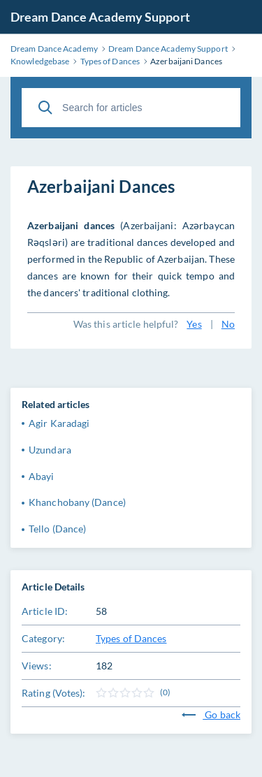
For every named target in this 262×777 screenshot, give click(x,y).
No (228, 324)
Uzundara (50, 450)
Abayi (41, 476)
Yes (194, 324)
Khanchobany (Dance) (77, 502)
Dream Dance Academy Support (100, 16)
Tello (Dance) (57, 529)
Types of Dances (131, 638)
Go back (211, 714)
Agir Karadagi (59, 423)
